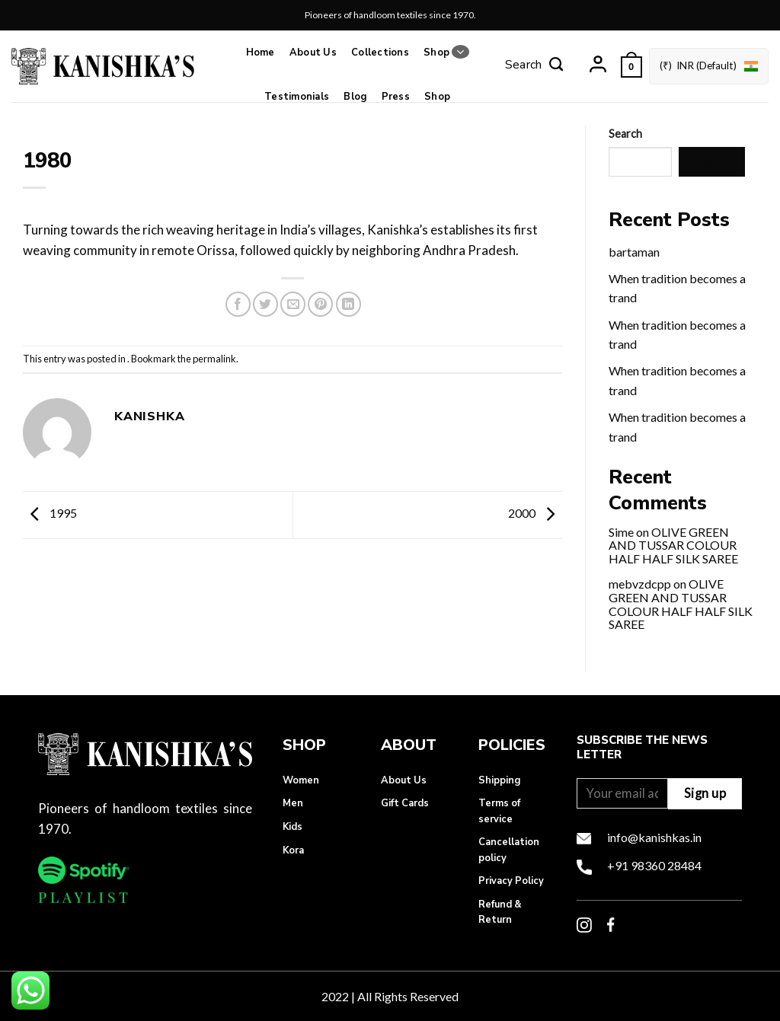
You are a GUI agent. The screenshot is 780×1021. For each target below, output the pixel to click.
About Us (313, 52)
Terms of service (499, 810)
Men (293, 803)
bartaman (634, 251)
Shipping (499, 780)
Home (260, 52)
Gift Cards (405, 803)
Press (396, 97)
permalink (214, 359)
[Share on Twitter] (265, 304)
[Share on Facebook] (238, 304)
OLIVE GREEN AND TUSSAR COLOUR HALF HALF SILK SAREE (673, 545)
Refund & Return (500, 912)
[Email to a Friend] (292, 304)
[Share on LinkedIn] (348, 304)
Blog (355, 97)
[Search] (534, 66)
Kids (292, 827)
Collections (380, 52)
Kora (293, 850)
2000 (535, 513)
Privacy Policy (511, 881)
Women (301, 780)
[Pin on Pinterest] (320, 304)
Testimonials (296, 97)
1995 (50, 513)
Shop (446, 52)
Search (625, 133)
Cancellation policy (508, 849)
